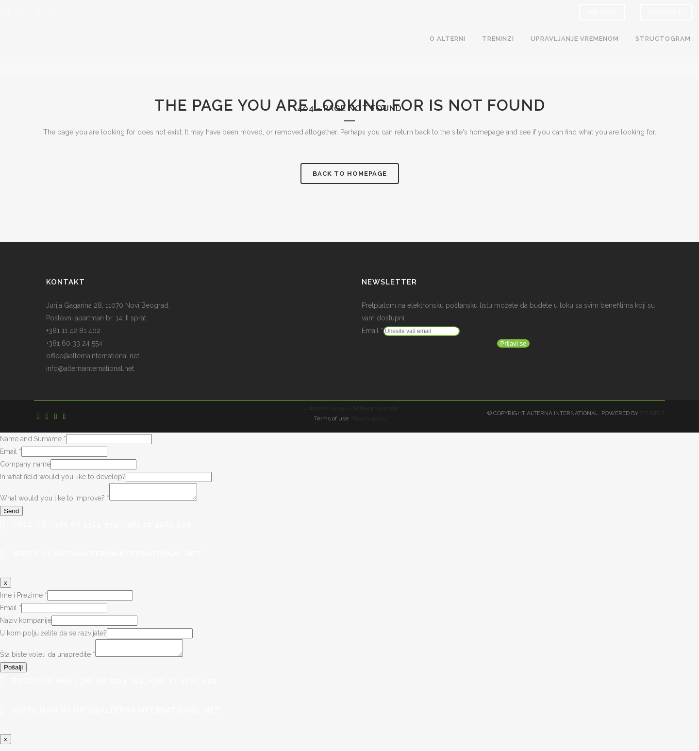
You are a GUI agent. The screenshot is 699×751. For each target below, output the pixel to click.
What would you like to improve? (54, 501)
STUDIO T (652, 413)
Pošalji (13, 673)
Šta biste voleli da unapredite (47, 660)
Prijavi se (513, 343)
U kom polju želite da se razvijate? (53, 636)
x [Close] (5, 585)
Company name (25, 464)
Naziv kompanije (25, 623)
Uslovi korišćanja (325, 407)
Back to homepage (350, 173)
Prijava (602, 12)
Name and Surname (33, 439)
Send (11, 513)
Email (372, 330)
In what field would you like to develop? (63, 477)
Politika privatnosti (374, 407)
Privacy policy (369, 418)
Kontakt (665, 12)
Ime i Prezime (23, 598)
